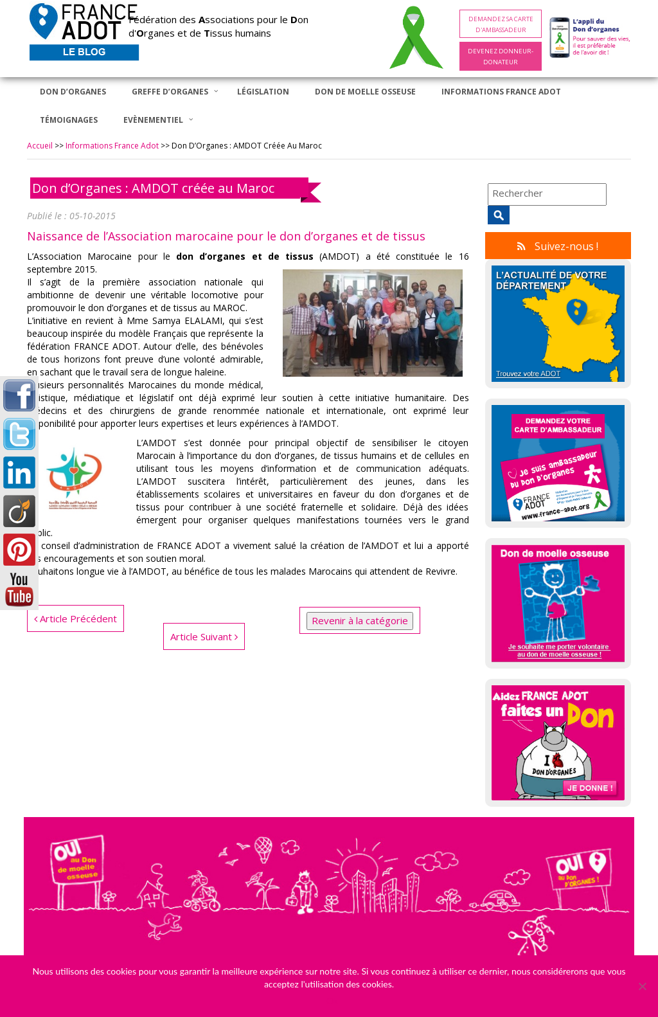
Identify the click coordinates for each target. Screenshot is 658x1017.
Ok (332, 1000)
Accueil (40, 145)
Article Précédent (75, 618)
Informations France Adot (112, 145)
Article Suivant (204, 636)
